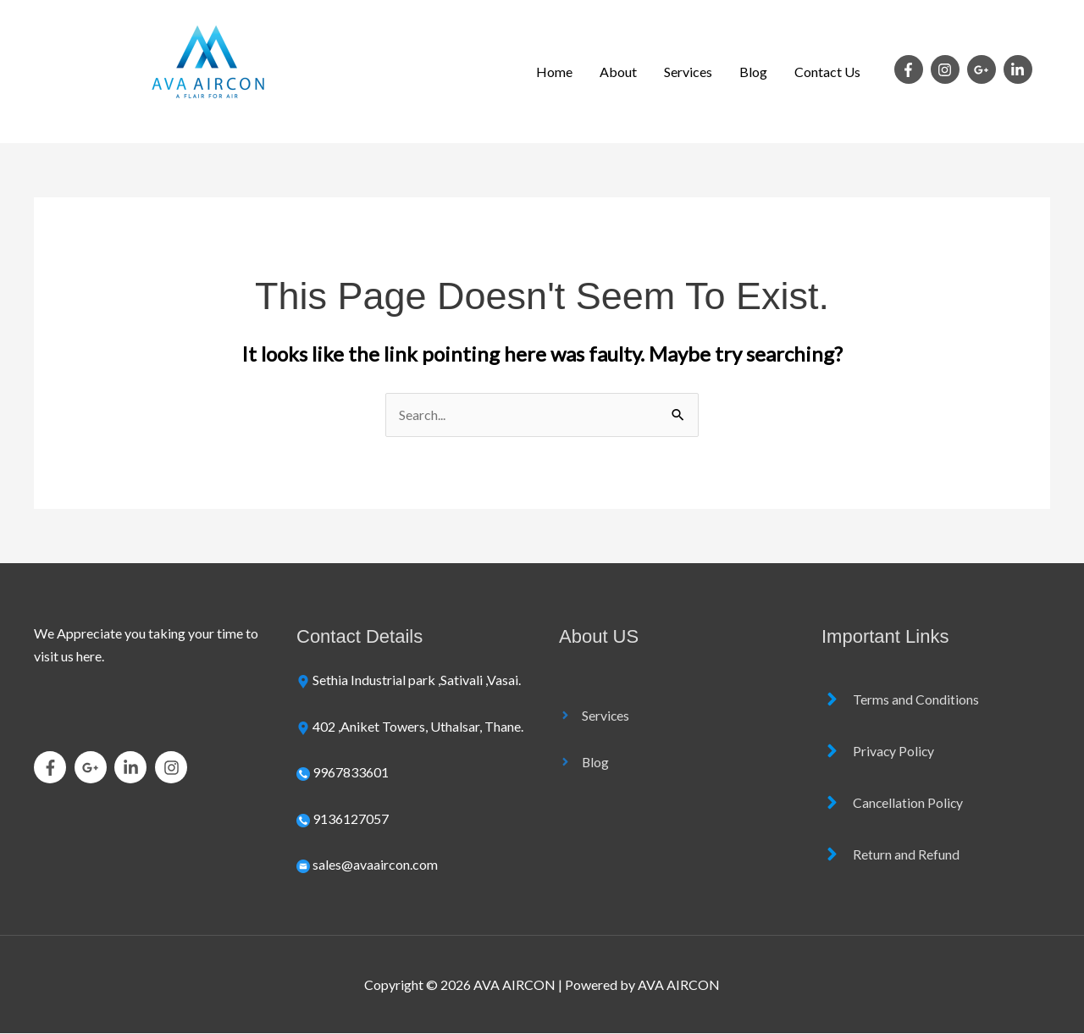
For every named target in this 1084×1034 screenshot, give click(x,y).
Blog (753, 72)
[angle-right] (594, 715)
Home (554, 72)
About (618, 72)
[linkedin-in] (1020, 69)
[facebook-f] (911, 69)
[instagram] (948, 69)
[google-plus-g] (984, 69)
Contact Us (827, 72)
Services (688, 72)
